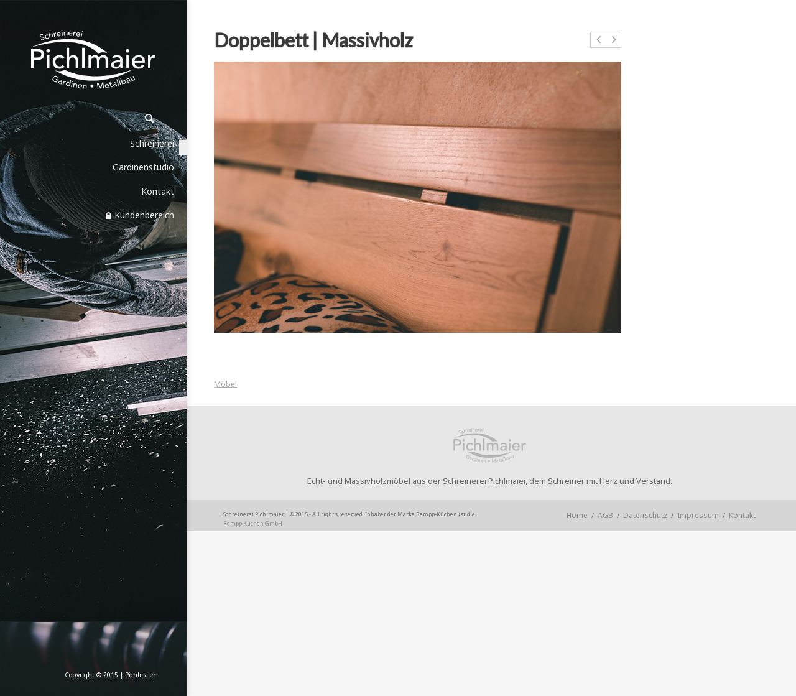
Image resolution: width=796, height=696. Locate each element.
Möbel (225, 384)
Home (577, 515)
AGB (605, 515)
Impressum (698, 515)
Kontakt (742, 515)
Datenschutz (645, 515)
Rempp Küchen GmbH (252, 523)
